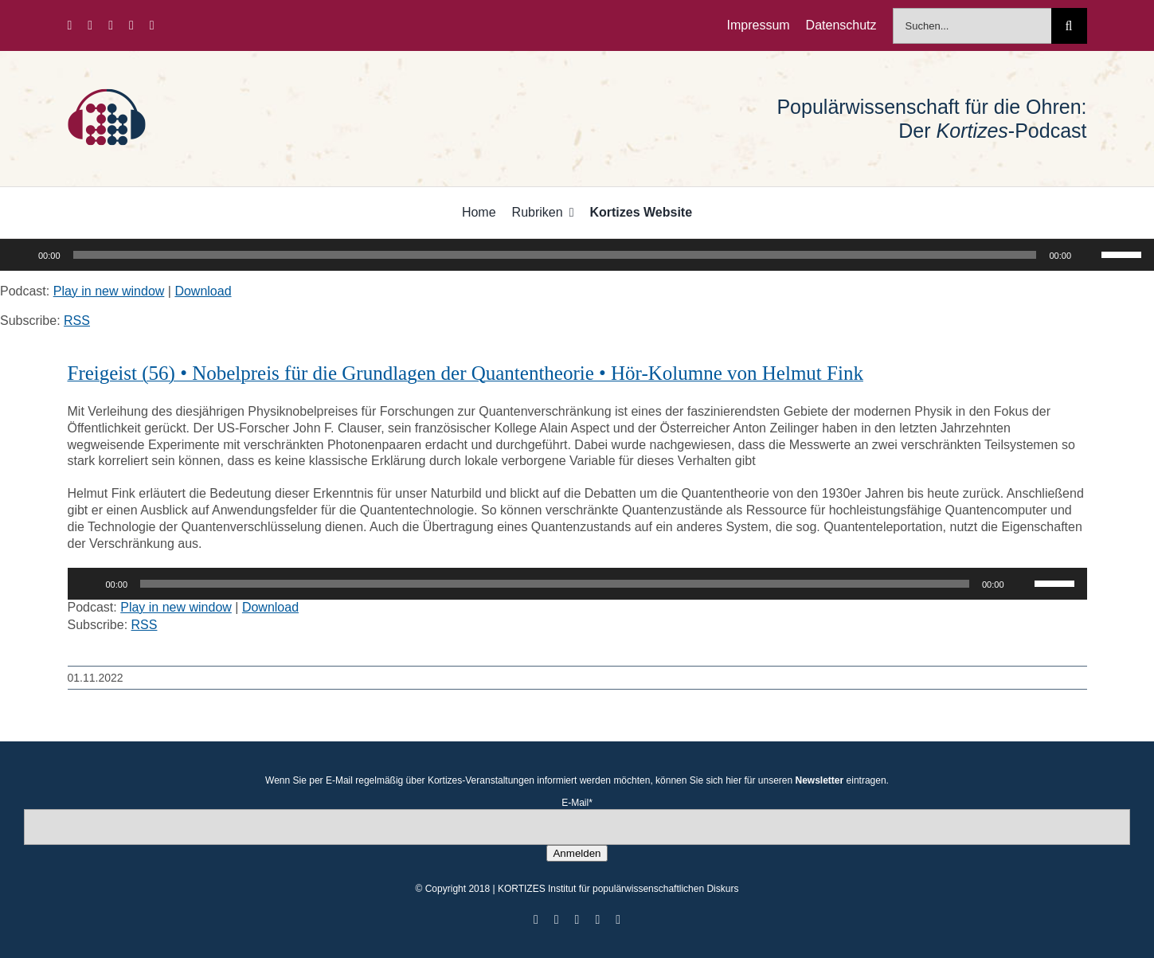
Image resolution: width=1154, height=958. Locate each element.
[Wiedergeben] (21, 255)
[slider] (555, 255)
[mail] (152, 25)
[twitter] (90, 25)
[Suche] (1069, 26)
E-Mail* (577, 802)
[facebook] (69, 25)
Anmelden (576, 853)
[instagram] (110, 25)
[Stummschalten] (1089, 255)
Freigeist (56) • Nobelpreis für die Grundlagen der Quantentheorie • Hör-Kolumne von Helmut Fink (465, 373)
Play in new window (109, 291)
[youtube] (131, 25)
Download (202, 291)
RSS (77, 320)
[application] (577, 255)
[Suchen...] (972, 26)
